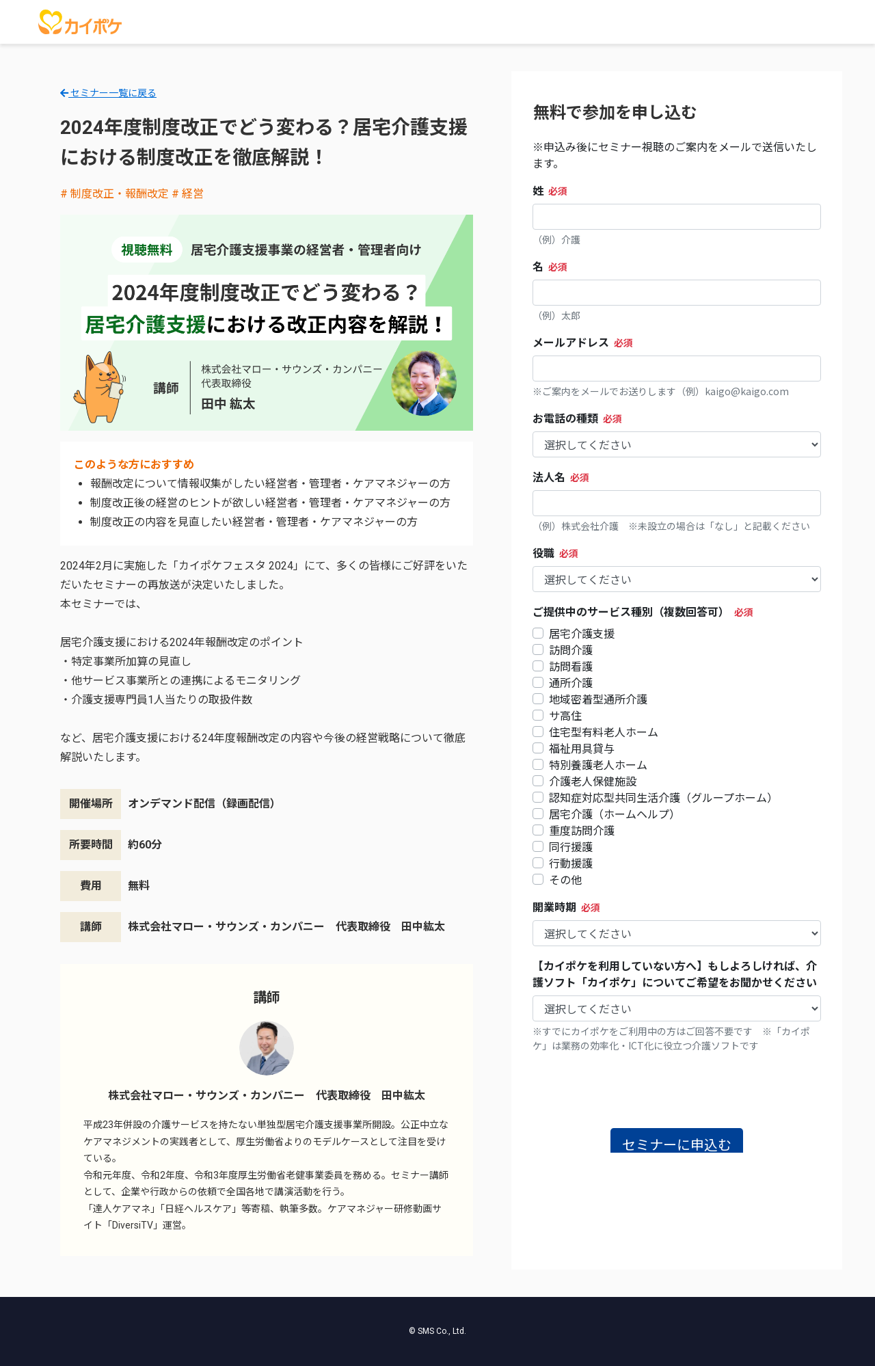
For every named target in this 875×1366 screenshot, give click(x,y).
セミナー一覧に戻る (108, 93)
